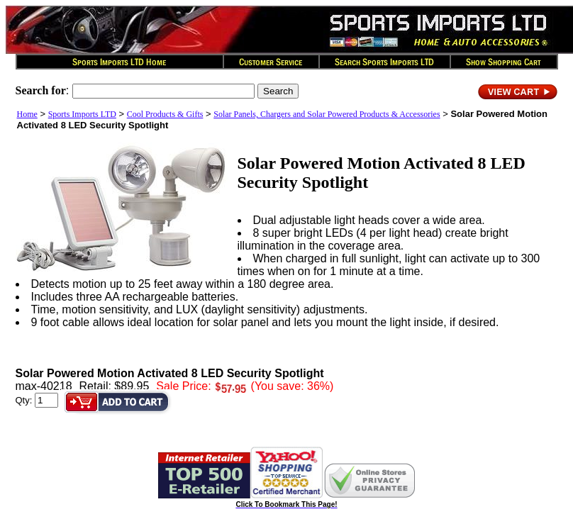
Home (27, 114)
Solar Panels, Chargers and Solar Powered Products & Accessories (326, 114)
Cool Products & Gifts (165, 114)
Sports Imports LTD (82, 114)
